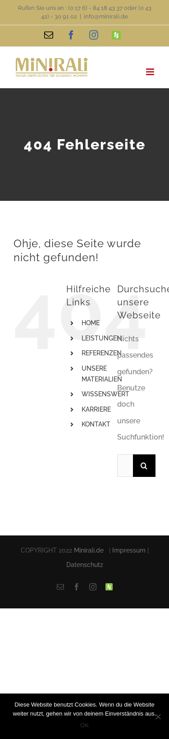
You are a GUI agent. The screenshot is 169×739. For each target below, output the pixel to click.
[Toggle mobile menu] (150, 72)
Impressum (129, 550)
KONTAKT (96, 424)
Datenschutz (84, 564)
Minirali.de (89, 550)
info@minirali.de (106, 16)
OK (84, 725)
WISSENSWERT (105, 394)
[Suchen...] (125, 465)
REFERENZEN (102, 353)
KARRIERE (96, 409)
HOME (91, 322)
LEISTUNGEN (102, 338)
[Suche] (144, 465)
